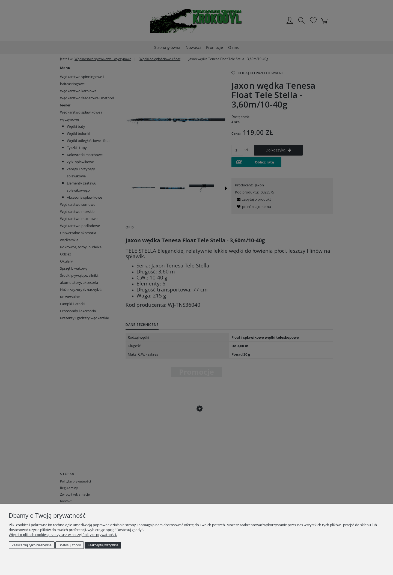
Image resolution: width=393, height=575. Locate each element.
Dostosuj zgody (69, 545)
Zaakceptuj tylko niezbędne (31, 545)
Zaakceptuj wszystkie (102, 545)
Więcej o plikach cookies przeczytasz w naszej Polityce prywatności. (63, 534)
